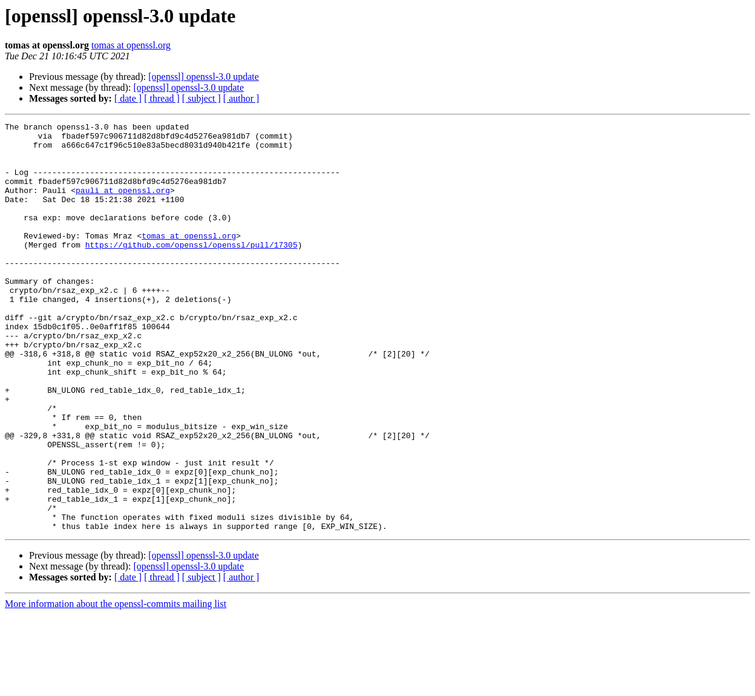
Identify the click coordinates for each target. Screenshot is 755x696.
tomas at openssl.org (131, 45)
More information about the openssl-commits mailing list (115, 685)
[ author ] (241, 98)
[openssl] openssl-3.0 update (203, 76)
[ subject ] (201, 98)
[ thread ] (162, 98)
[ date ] (128, 98)
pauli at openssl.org (123, 204)
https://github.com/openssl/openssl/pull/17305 (191, 269)
